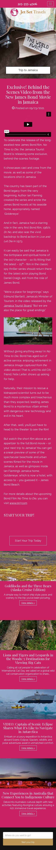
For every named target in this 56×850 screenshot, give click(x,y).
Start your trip (28, 842)
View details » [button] (28, 603)
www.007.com (18, 503)
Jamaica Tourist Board (18, 305)
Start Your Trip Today (28, 540)
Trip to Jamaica (28, 70)
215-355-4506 (27, 4)
